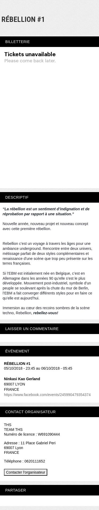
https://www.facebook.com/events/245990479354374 (47, 395)
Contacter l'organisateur (25, 472)
